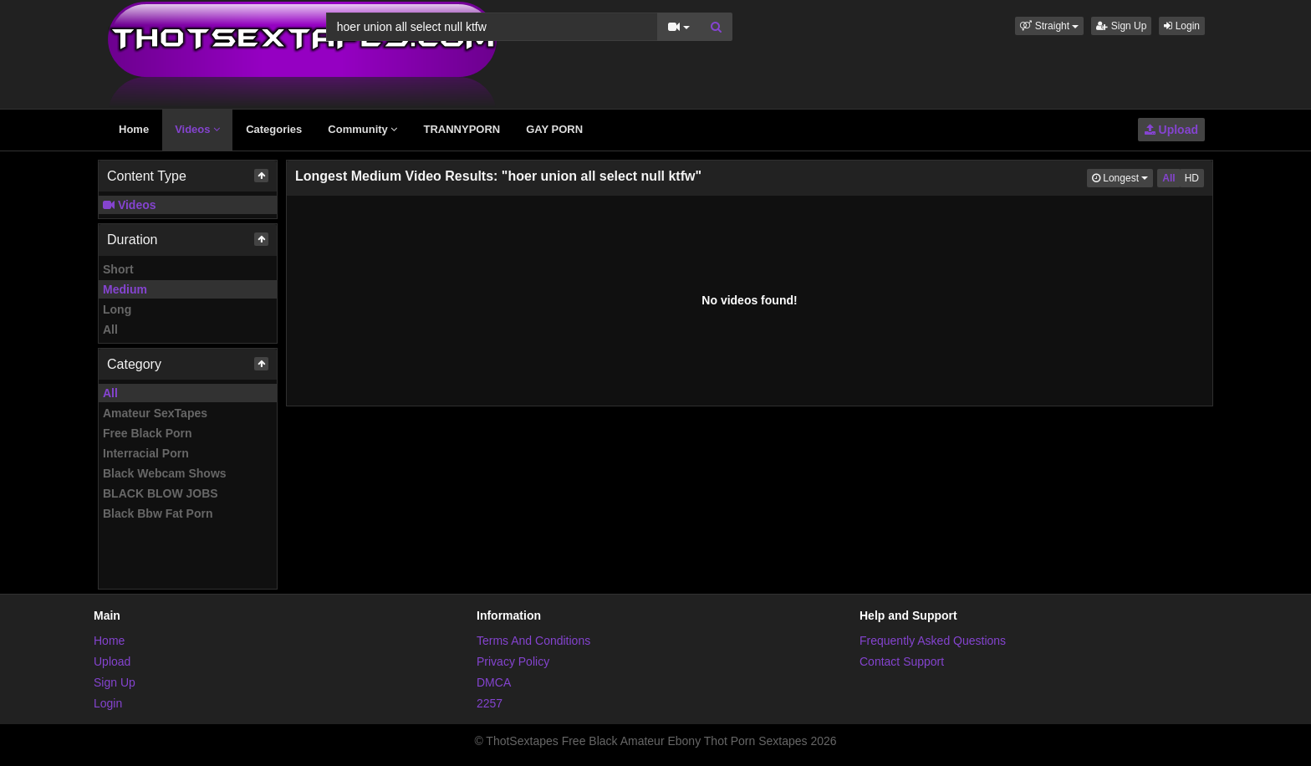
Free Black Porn (147, 433)
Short (118, 269)
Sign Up (1121, 26)
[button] (1049, 26)
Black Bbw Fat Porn (157, 513)
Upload (1171, 129)
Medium (125, 289)
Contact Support (902, 661)
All (110, 329)
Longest (1122, 177)
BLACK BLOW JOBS (160, 493)
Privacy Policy (513, 661)
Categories (274, 129)
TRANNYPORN (461, 129)
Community (362, 129)
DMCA (494, 682)
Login (1182, 26)
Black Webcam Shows (165, 473)
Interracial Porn (146, 453)
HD (1192, 178)
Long (117, 309)
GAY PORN (554, 129)
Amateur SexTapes (155, 413)
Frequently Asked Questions (933, 640)
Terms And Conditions (533, 640)
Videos (197, 129)
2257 (489, 703)
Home (134, 129)
